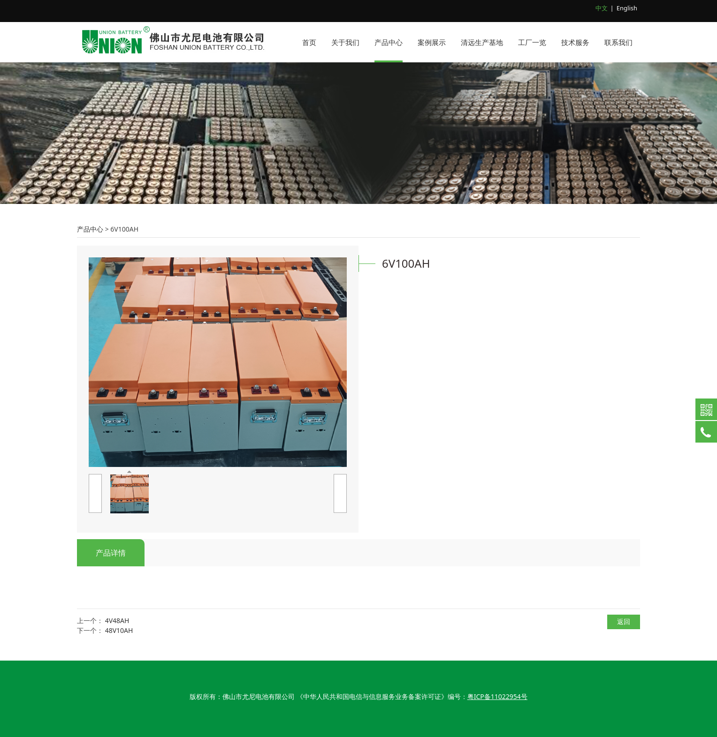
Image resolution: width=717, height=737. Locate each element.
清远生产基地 (482, 42)
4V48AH (117, 620)
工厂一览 (532, 42)
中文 (601, 8)
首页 (309, 42)
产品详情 (111, 553)
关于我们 (345, 42)
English (627, 8)
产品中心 (388, 42)
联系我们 (618, 42)
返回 (623, 621)
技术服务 (575, 42)
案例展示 (432, 42)
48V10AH (119, 630)
